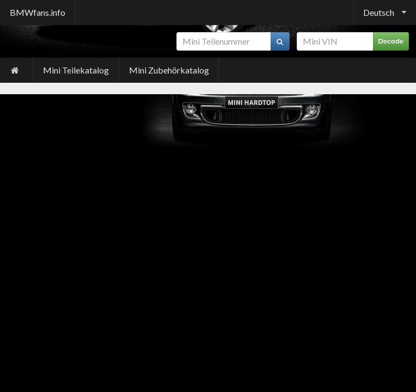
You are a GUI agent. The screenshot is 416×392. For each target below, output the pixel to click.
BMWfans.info (37, 12)
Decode (391, 41)
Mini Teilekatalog (76, 70)
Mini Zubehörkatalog (169, 70)
